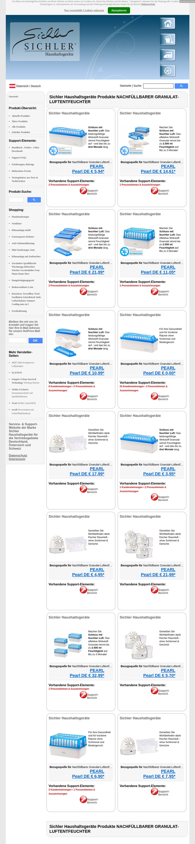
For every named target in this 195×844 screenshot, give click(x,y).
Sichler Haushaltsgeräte (69, 113)
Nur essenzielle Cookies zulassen (84, 10)
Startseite (125, 85)
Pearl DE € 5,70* (159, 675)
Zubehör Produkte (21, 132)
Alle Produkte (19, 126)
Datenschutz (148, 4)
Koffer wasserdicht (24, 403)
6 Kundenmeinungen (60, 386)
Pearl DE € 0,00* (159, 373)
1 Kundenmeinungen (131, 487)
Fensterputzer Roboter (23, 236)
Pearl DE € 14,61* (158, 171)
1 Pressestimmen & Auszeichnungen (140, 184)
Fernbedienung (19, 311)
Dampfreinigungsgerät (23, 280)
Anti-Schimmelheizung (23, 243)
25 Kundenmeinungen (132, 386)
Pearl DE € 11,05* (158, 272)
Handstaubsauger (20, 216)
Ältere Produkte (20, 121)
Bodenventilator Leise (22, 287)
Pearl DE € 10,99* (87, 373)
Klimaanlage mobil (21, 230)
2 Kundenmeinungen (60, 789)
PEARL (97, 166)
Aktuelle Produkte (21, 116)
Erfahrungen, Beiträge (23, 164)
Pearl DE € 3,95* (159, 473)
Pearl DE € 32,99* (87, 675)
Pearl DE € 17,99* (87, 473)
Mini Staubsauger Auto (23, 250)
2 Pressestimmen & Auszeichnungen (69, 184)
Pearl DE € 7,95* (159, 776)
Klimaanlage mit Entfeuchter (26, 256)
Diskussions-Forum (21, 171)
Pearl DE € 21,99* (87, 272)
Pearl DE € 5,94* (88, 171)
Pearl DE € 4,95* (88, 574)
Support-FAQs (19, 157)
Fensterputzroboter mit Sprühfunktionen (22, 393)
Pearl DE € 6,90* (88, 776)
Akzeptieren (119, 10)
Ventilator (17, 223)
